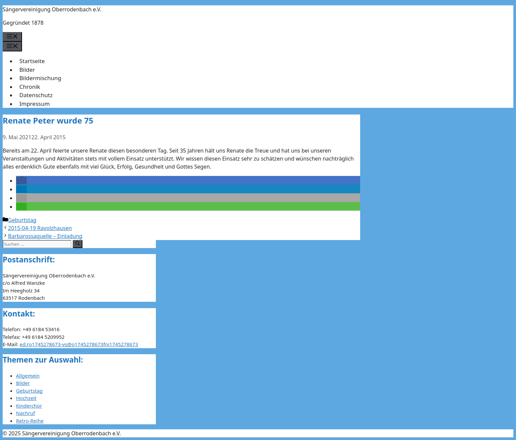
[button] (21, 180)
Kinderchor (29, 405)
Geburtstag (22, 220)
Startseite (32, 61)
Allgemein (28, 375)
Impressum (34, 103)
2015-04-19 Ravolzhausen (40, 228)
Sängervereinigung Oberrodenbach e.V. (52, 9)
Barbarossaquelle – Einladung (45, 236)
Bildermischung (40, 78)
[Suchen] (77, 244)
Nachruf (25, 413)
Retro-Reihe (29, 420)
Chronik (29, 86)
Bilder (27, 69)
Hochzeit (26, 398)
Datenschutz (36, 95)
